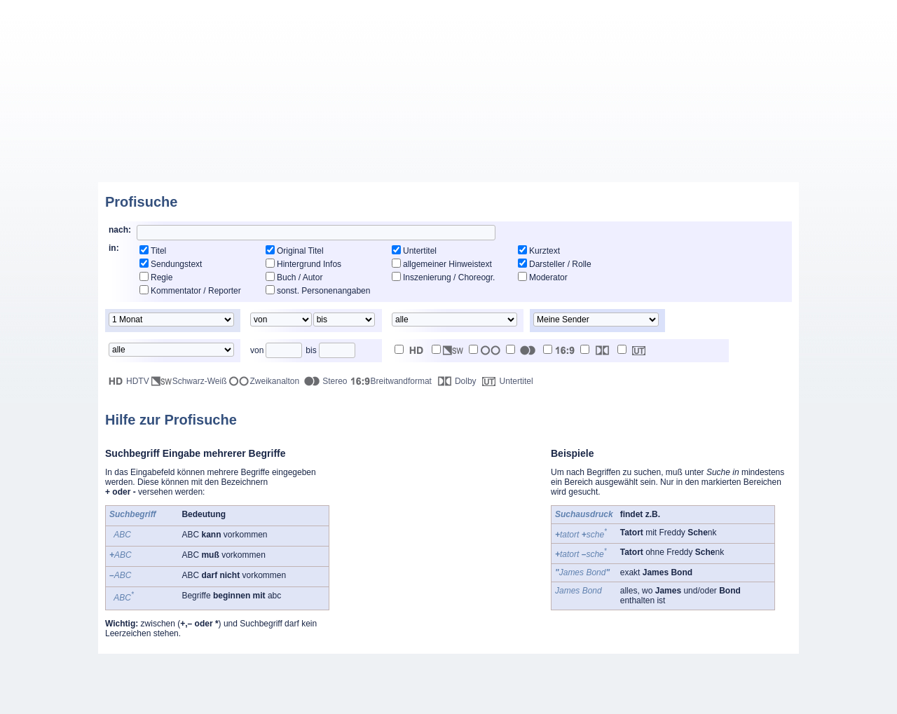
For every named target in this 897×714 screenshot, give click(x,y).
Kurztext (544, 251)
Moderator (548, 277)
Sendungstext (176, 264)
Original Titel (300, 251)
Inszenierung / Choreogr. (449, 277)
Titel (158, 251)
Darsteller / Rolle (560, 264)
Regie (161, 277)
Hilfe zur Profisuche (171, 419)
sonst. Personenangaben (323, 291)
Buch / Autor (299, 277)
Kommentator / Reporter (196, 291)
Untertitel (420, 251)
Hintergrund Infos (309, 264)
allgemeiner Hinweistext (447, 264)
